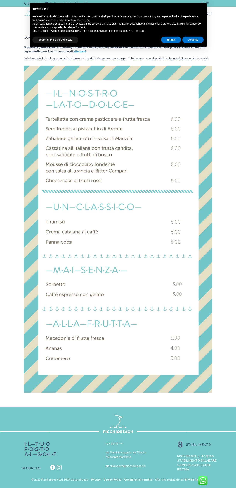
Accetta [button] (193, 39)
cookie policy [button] (81, 20)
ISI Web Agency (194, 479)
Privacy (96, 479)
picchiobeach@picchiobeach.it (125, 466)
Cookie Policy (112, 479)
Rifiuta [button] (171, 39)
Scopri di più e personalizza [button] (55, 39)
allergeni (79, 51)
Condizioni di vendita (138, 479)
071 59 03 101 (114, 443)
